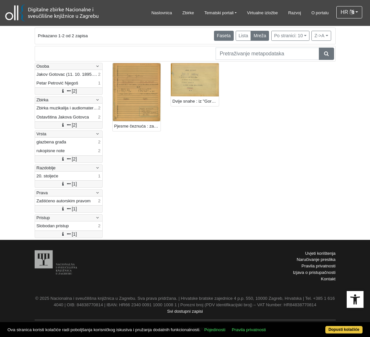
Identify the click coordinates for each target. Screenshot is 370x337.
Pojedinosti (214, 329)
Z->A (319, 35)
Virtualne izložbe (262, 12)
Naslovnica (161, 12)
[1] (68, 183)
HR (347, 12)
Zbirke (188, 12)
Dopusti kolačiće (344, 329)
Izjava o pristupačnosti (314, 272)
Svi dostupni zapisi (185, 311)
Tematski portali (218, 12)
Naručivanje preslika (316, 259)
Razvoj (294, 12)
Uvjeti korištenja (320, 253)
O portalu (320, 12)
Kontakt (328, 278)
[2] (68, 91)
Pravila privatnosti (318, 266)
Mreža (259, 35)
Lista (243, 35)
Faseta (224, 35)
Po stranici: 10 (288, 35)
